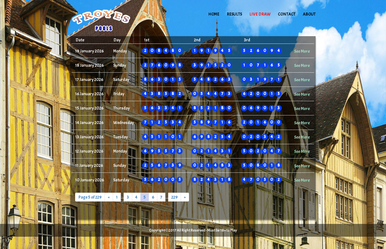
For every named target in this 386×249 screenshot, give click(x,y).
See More (302, 51)
